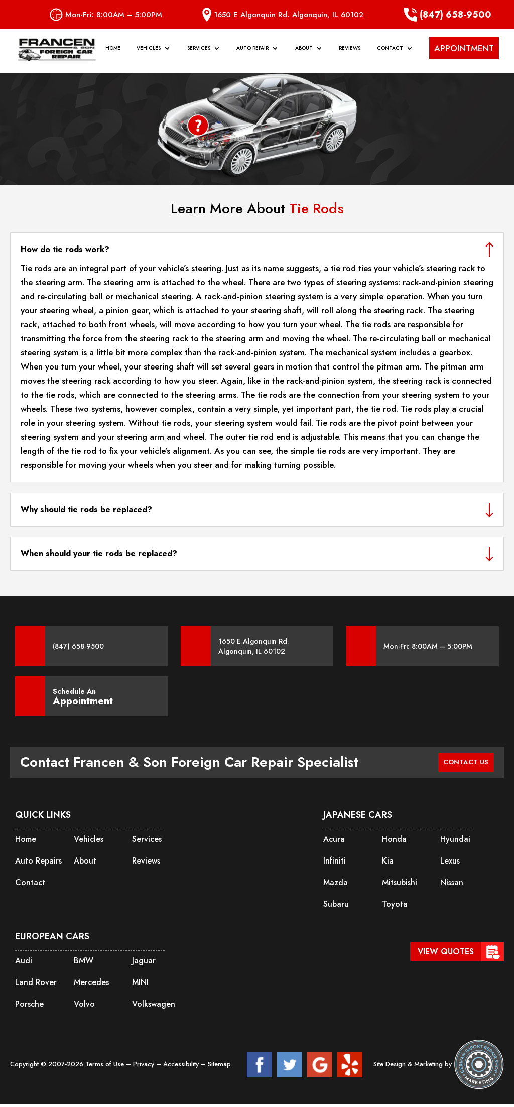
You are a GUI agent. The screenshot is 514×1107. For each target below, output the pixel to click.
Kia (388, 863)
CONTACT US (460, 763)
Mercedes (91, 985)
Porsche (29, 1006)
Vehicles (149, 53)
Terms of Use (105, 1066)
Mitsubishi (399, 885)
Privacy (144, 1066)
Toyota (395, 906)
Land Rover (36, 985)
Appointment (83, 701)
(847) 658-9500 (447, 15)
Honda (394, 841)
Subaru (336, 906)
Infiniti (334, 863)
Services (198, 53)
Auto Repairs (38, 863)
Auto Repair (252, 53)
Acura (334, 841)
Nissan (451, 885)
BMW (83, 963)
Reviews (349, 53)
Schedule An (83, 696)
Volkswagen (153, 1006)
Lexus (450, 863)
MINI (140, 985)
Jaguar (144, 963)
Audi (23, 963)
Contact (390, 53)
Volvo (84, 1006)
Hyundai (455, 841)
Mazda (335, 885)
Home (112, 53)
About (304, 53)
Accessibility (182, 1066)
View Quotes (446, 951)
